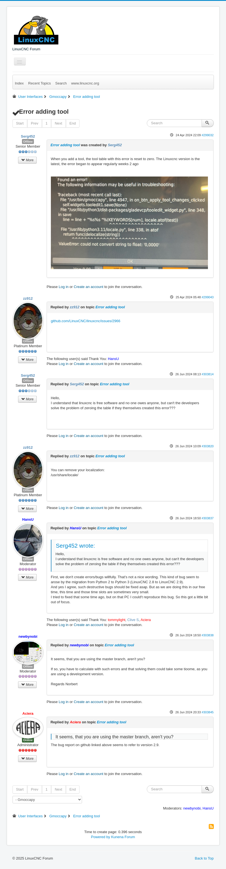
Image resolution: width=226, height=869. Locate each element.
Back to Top (204, 858)
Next (58, 123)
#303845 (207, 712)
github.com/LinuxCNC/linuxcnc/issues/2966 (85, 321)
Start (20, 123)
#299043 (207, 297)
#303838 (207, 635)
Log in (63, 287)
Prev (34, 123)
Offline (28, 141)
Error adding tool (65, 145)
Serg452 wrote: (75, 545)
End (72, 123)
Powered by (100, 837)
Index (19, 83)
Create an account (88, 287)
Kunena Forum (123, 837)
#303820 (207, 446)
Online (28, 740)
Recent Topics (39, 83)
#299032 (207, 135)
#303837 (207, 518)
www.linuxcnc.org (85, 83)
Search (61, 83)
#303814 (207, 374)
